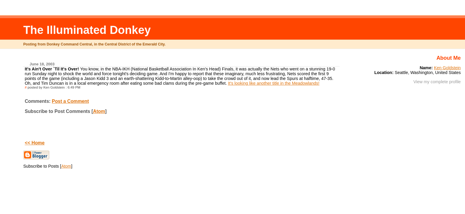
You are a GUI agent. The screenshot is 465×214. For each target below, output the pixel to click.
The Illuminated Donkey (87, 29)
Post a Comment (70, 101)
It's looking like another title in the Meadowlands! (273, 83)
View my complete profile (437, 81)
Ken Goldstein (447, 67)
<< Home (34, 142)
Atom (99, 111)
